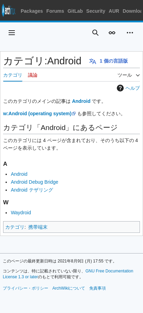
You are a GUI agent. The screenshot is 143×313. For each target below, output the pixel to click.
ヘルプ (127, 88)
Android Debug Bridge (34, 182)
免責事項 (97, 288)
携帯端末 (38, 227)
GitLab (75, 11)
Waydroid (21, 212)
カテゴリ (14, 227)
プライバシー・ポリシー (25, 288)
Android (81, 101)
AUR (114, 11)
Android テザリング (32, 190)
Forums (55, 11)
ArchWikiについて (68, 288)
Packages (32, 11)
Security (95, 11)
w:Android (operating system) (37, 113)
